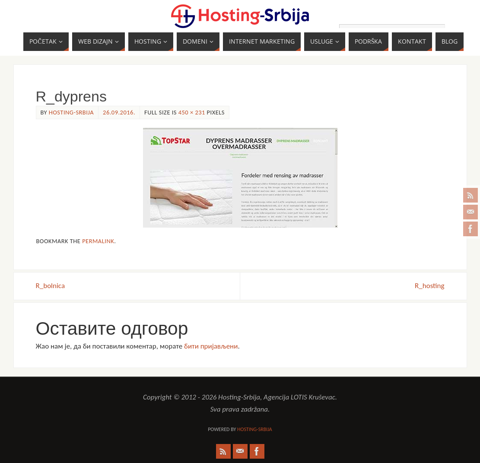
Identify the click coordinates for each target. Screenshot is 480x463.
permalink (98, 241)
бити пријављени (211, 346)
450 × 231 (191, 112)
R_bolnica (50, 285)
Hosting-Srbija (71, 112)
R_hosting (429, 285)
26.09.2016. (119, 112)
